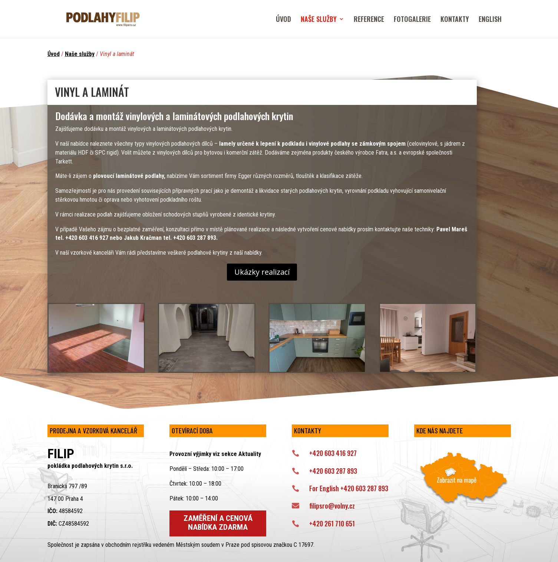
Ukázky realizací (262, 272)
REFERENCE (369, 20)
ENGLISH (490, 20)
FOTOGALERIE (412, 20)
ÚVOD (283, 20)
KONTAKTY (454, 20)
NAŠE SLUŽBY (319, 20)
